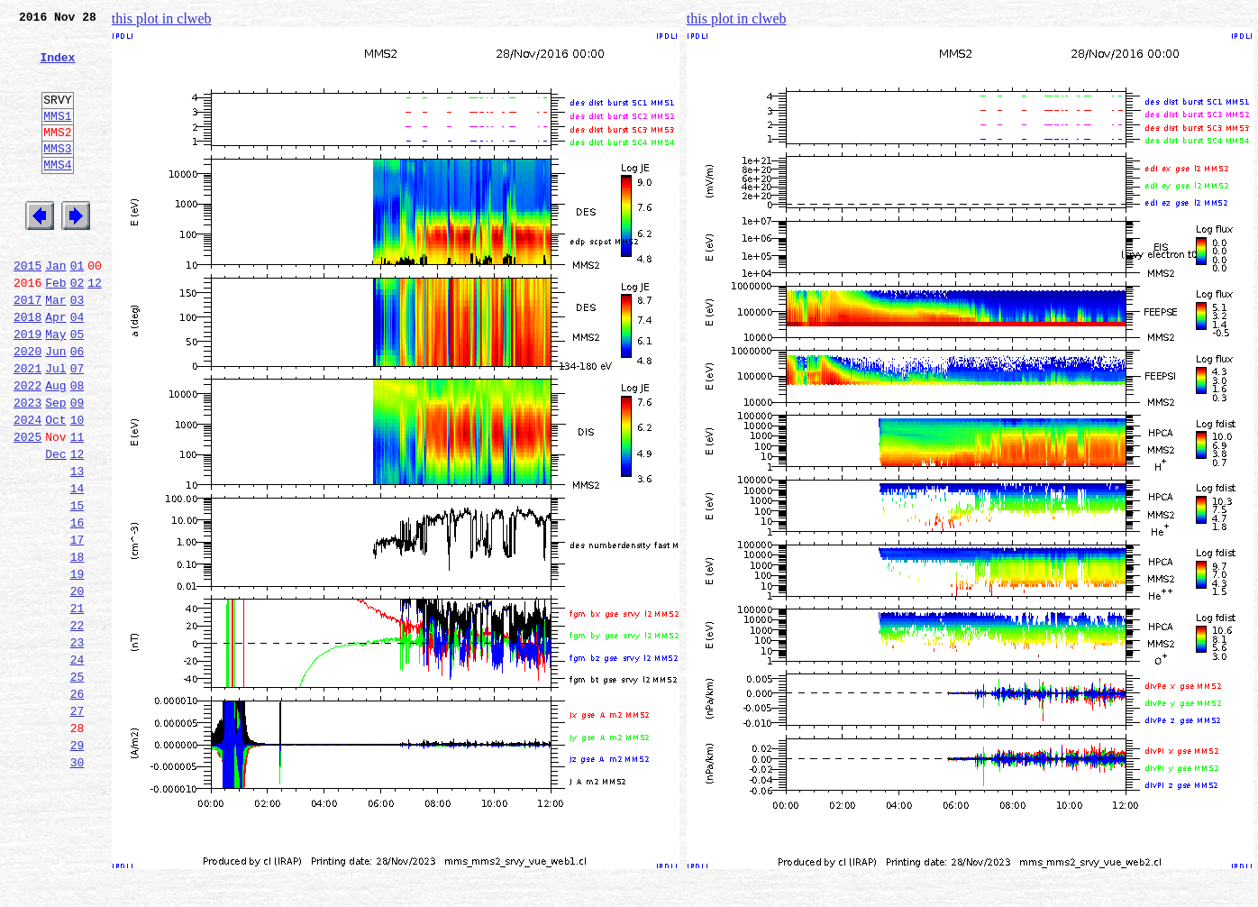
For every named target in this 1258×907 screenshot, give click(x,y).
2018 (27, 368)
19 (77, 665)
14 (77, 566)
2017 (27, 348)
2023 (27, 467)
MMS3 (57, 175)
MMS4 (57, 194)
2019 (27, 388)
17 (77, 626)
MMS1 (57, 137)
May (55, 388)
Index (57, 68)
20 (77, 685)
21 (77, 705)
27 (77, 824)
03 (77, 348)
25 (77, 784)
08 (77, 447)
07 (77, 427)
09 (77, 467)
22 (77, 725)
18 (77, 645)
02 (77, 328)
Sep (55, 467)
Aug (55, 447)
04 (77, 368)
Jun (55, 407)
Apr (55, 368)
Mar (55, 348)
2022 (27, 447)
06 (77, 407)
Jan (55, 308)
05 (77, 388)
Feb (55, 328)
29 (77, 864)
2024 (27, 487)
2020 (27, 407)
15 (77, 586)
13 (77, 546)
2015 (27, 308)
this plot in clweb (162, 18)
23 (77, 745)
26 (77, 804)
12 (94, 328)
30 (77, 883)
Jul (55, 427)
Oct (55, 487)
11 (77, 507)
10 (77, 487)
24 (77, 764)
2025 (27, 507)
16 (77, 606)
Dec (55, 526)
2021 (27, 427)
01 (77, 308)
